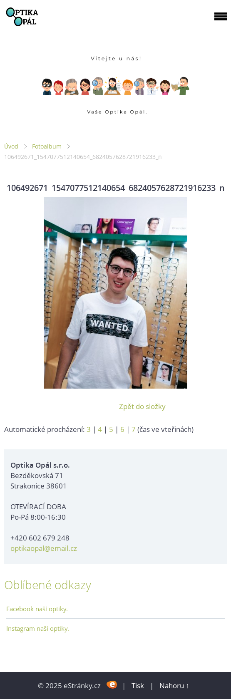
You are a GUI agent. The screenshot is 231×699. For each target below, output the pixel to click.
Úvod (11, 146)
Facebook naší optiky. (37, 609)
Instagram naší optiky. (37, 628)
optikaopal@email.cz (43, 548)
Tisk (138, 685)
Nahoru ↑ (174, 685)
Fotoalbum (47, 146)
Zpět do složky (142, 406)
